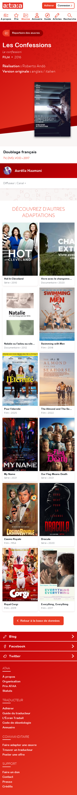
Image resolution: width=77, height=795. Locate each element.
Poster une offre (13, 754)
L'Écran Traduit (13, 718)
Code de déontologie (16, 722)
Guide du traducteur (16, 713)
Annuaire (37, 16)
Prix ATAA (9, 686)
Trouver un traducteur (17, 749)
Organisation (11, 681)
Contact (7, 776)
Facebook (39, 646)
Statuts (7, 690)
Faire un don (11, 772)
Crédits (7, 786)
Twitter (39, 656)
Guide (47, 16)
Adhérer (49, 5)
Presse (7, 781)
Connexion (65, 5)
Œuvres (25, 16)
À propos (8, 676)
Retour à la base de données (38, 620)
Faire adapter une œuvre (19, 745)
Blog (39, 636)
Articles (57, 16)
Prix (16, 16)
